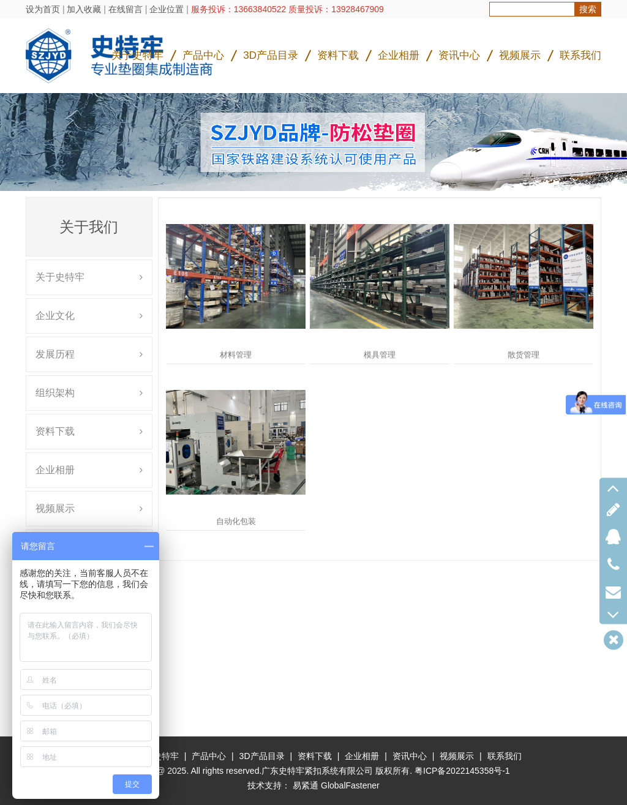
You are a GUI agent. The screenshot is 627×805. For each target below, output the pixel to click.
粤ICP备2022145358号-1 (462, 771)
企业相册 (398, 55)
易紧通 (305, 785)
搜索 (587, 9)
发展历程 (55, 354)
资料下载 (338, 55)
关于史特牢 (137, 55)
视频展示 (520, 55)
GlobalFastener (350, 785)
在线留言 (125, 9)
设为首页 (43, 9)
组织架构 (55, 393)
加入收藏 (84, 9)
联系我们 (580, 55)
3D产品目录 (270, 55)
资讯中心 (459, 55)
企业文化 (55, 315)
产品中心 (203, 55)
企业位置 (166, 9)
